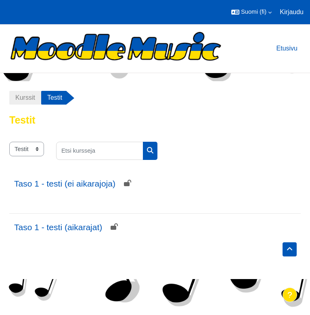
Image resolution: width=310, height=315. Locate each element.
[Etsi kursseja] (99, 151)
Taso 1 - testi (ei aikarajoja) (64, 183)
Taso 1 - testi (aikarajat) (58, 227)
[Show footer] (290, 295)
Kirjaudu (292, 11)
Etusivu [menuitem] (286, 48)
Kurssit (25, 97)
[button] (251, 12)
